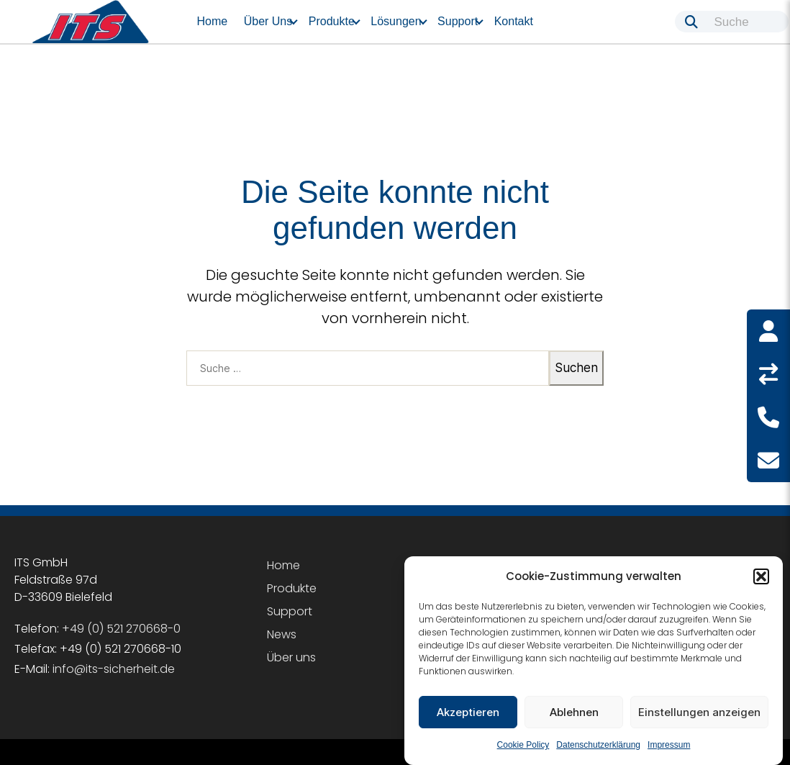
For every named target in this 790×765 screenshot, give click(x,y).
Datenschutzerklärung (598, 745)
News (281, 634)
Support (457, 21)
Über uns (268, 21)
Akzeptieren (468, 712)
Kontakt (513, 21)
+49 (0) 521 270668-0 (121, 628)
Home (212, 21)
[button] (761, 576)
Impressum (669, 745)
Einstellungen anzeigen (699, 712)
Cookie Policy (523, 745)
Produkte (332, 21)
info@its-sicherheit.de (114, 669)
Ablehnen (574, 712)
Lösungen (396, 21)
